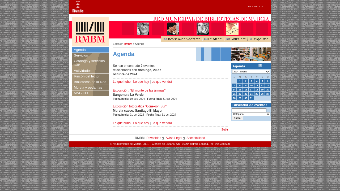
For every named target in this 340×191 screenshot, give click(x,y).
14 (234, 89)
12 (262, 85)
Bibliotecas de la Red (90, 82)
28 (234, 98)
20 (267, 89)
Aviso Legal (174, 138)
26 (262, 94)
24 (251, 94)
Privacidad (153, 138)
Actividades (82, 71)
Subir (224, 129)
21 (234, 94)
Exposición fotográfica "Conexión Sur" (140, 106)
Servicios (81, 55)
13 (267, 85)
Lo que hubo (122, 82)
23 (245, 94)
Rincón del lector (87, 76)
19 (262, 89)
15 (240, 89)
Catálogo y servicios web (89, 63)
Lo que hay (141, 82)
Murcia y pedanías (88, 87)
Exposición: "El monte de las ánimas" (139, 90)
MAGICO (81, 93)
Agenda (80, 50)
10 (251, 85)
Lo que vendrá (162, 82)
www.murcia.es (255, 6)
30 (245, 98)
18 (257, 89)
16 (245, 89)
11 (257, 85)
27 (267, 94)
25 (257, 94)
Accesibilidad (195, 138)
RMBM (128, 43)
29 (240, 98)
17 (251, 89)
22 (240, 94)
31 (251, 98)
